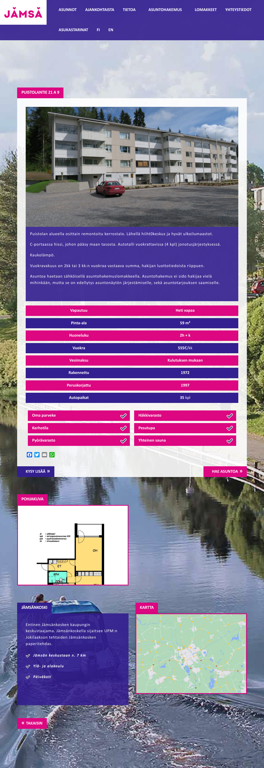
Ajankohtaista (99, 10)
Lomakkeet (206, 10)
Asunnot (68, 10)
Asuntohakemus (165, 10)
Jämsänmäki (23, 12)
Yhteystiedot (238, 10)
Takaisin (34, 723)
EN (110, 30)
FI (98, 30)
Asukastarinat (73, 30)
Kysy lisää (36, 471)
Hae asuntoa (225, 471)
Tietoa (129, 10)
